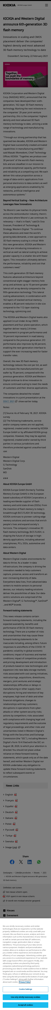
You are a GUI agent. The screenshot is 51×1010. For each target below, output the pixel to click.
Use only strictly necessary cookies (25, 999)
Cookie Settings (25, 991)
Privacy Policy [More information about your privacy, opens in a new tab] (24, 984)
